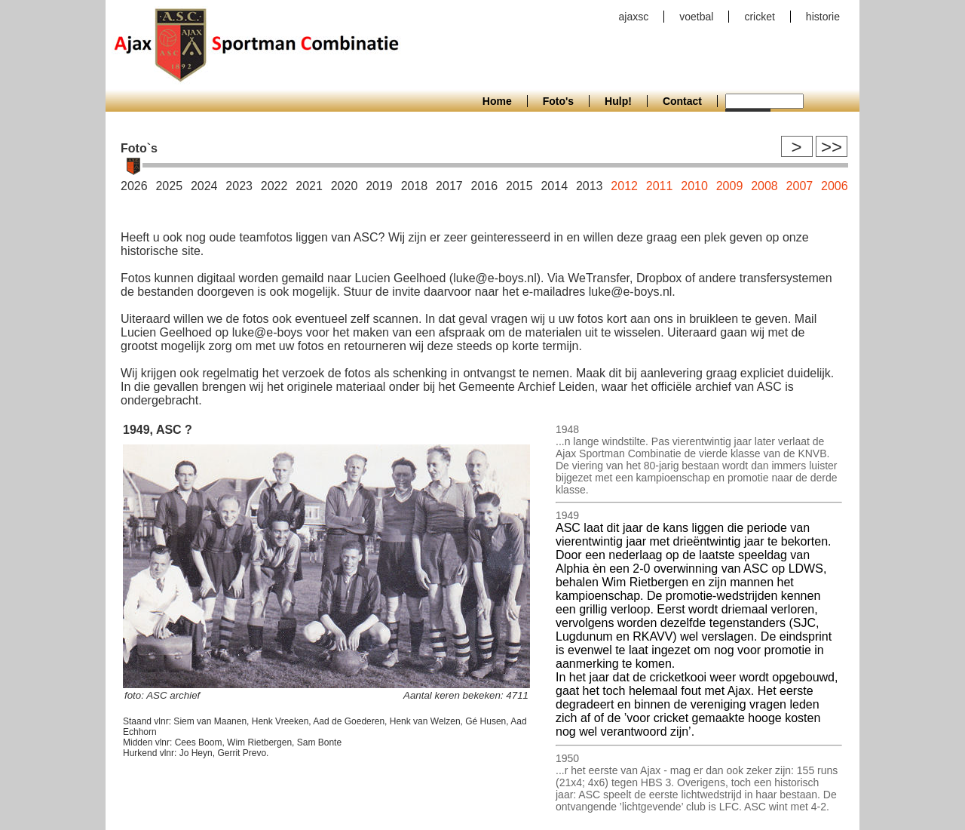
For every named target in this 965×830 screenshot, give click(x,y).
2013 (589, 186)
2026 (134, 186)
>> (831, 147)
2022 (274, 186)
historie (823, 17)
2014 (554, 186)
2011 (659, 186)
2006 (834, 186)
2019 (379, 186)
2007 (799, 186)
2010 (694, 186)
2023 (239, 186)
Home (497, 101)
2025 (168, 186)
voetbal (696, 17)
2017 (449, 186)
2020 (344, 186)
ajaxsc (634, 17)
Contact (682, 101)
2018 (414, 186)
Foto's (558, 101)
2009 (729, 186)
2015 (519, 186)
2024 (204, 186)
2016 (484, 186)
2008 (764, 186)
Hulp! (618, 101)
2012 (624, 186)
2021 (309, 186)
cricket (759, 17)
